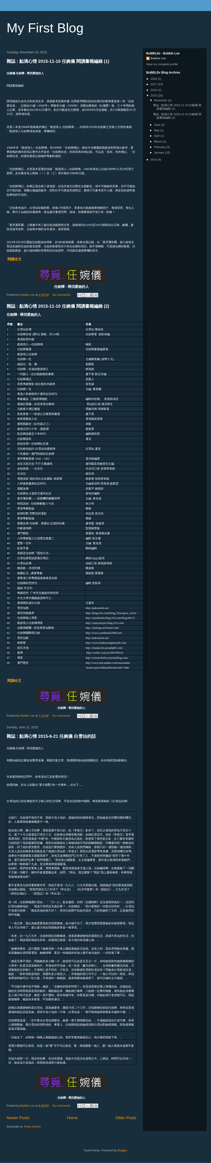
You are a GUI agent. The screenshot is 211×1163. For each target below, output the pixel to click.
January (159, 152)
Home (72, 1118)
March (158, 141)
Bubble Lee (158, 58)
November (161, 100)
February (160, 147)
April (157, 135)
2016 (154, 90)
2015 (154, 95)
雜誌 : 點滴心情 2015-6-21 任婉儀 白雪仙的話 (51, 736)
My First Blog (45, 27)
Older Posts (125, 1118)
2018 (154, 78)
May (157, 130)
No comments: (62, 294)
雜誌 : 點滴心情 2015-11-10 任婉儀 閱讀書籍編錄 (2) (58, 306)
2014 (154, 159)
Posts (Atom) (32, 1126)
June (157, 124)
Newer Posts (18, 1118)
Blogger (122, 1150)
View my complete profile (162, 64)
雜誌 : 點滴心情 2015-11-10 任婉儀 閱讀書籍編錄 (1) (58, 61)
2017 (154, 84)
